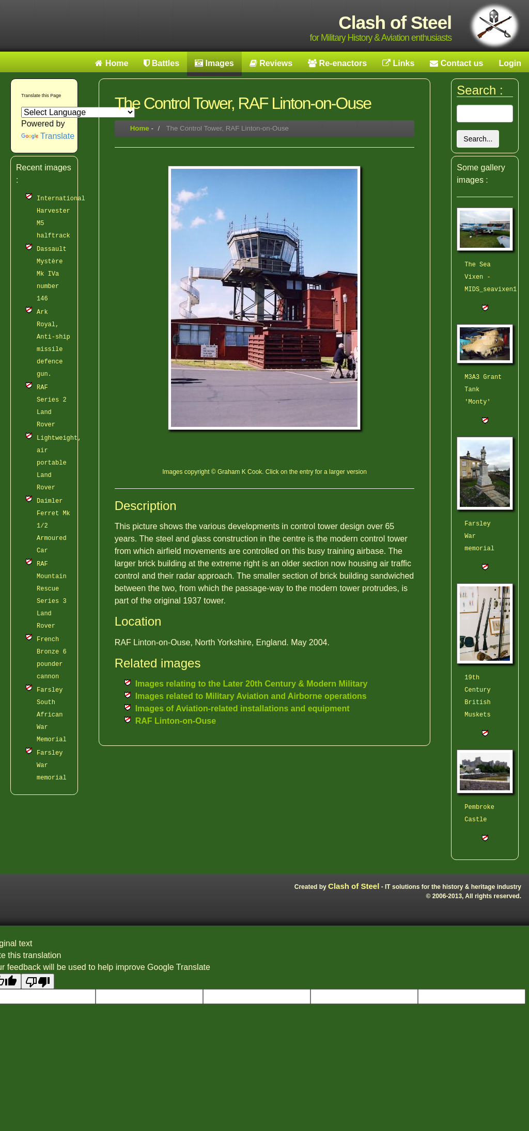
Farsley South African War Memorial (52, 715)
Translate (47, 136)
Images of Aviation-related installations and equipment (242, 708)
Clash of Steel (353, 886)
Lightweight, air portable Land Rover (59, 463)
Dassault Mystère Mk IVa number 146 (52, 274)
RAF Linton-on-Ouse (175, 720)
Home (139, 128)
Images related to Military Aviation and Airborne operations (251, 696)
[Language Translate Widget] (78, 112)
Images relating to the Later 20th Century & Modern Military (251, 683)
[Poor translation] (37, 981)
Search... (477, 139)
